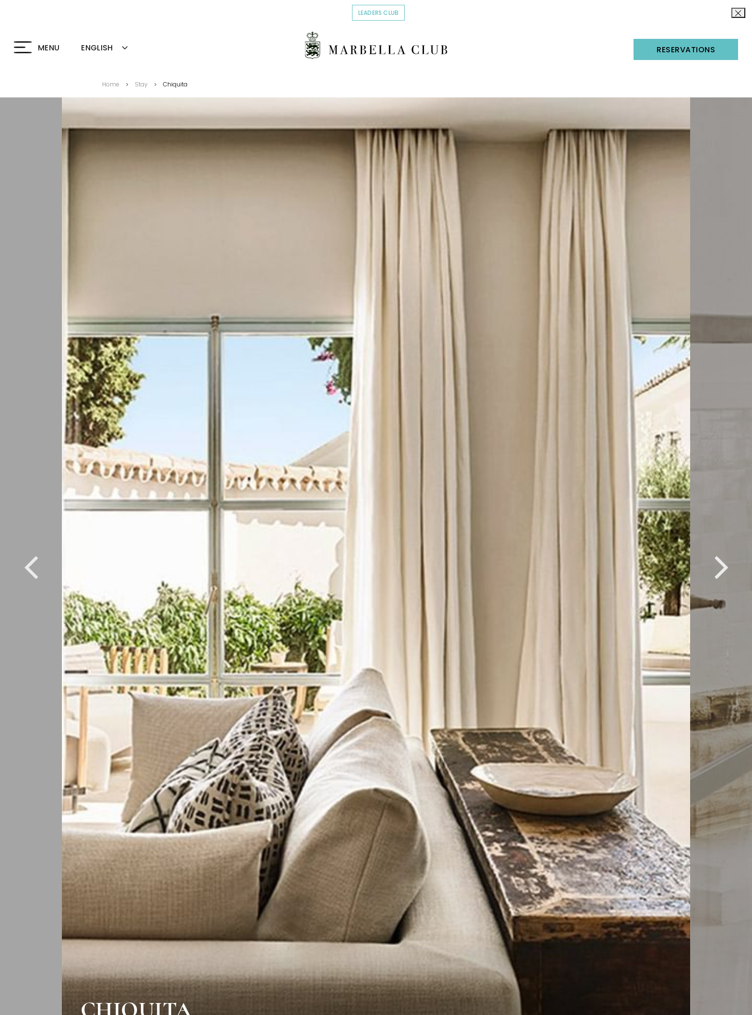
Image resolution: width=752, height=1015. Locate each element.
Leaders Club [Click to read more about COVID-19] (381, 12)
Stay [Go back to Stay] (141, 84)
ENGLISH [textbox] (97, 47)
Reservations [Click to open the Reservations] (686, 49)
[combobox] (115, 48)
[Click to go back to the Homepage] (376, 45)
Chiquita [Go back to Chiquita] (175, 84)
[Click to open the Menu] (36, 48)
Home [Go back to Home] (110, 84)
